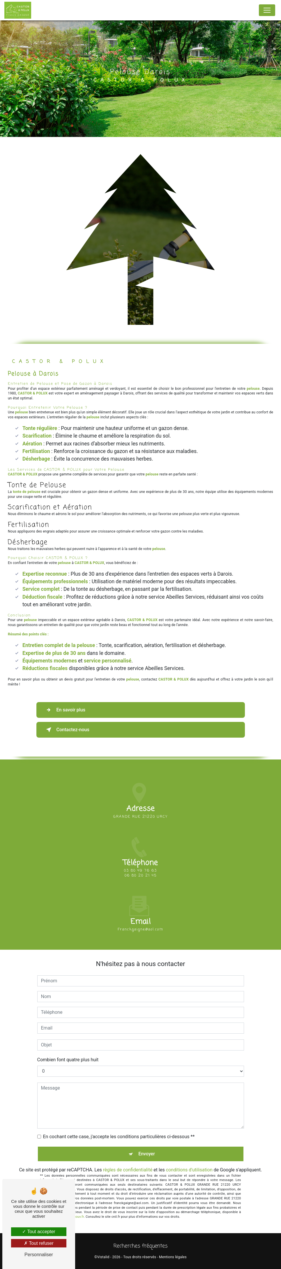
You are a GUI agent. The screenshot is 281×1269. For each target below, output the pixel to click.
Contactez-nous (66, 730)
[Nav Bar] (267, 10)
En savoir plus (64, 710)
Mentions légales (173, 1257)
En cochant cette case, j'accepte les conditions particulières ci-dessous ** (119, 1136)
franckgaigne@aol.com (140, 917)
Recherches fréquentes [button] (141, 1246)
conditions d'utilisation (189, 1170)
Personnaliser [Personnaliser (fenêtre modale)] (38, 1254)
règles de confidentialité (128, 1170)
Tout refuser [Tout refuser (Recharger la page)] (39, 1243)
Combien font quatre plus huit (68, 1059)
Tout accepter (38, 1231)
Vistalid (103, 1257)
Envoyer (146, 1154)
